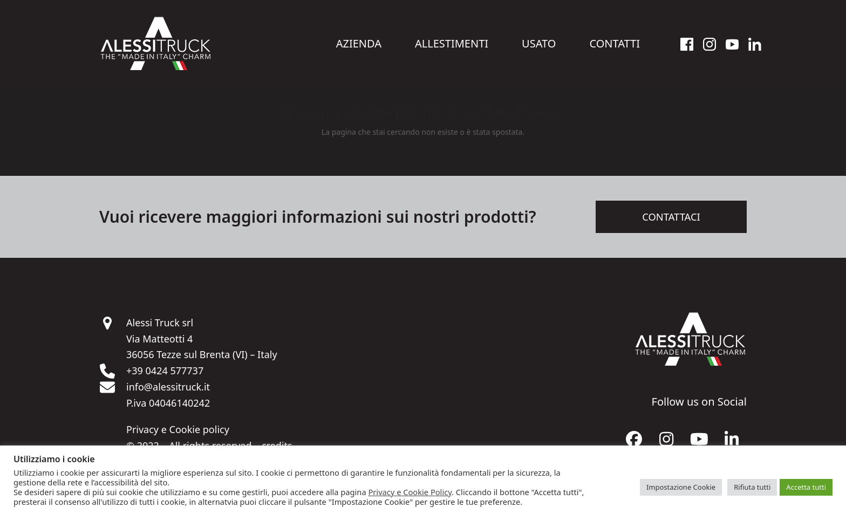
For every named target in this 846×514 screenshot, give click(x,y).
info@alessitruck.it (168, 392)
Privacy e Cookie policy (177, 435)
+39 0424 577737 (164, 376)
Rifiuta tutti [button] (752, 487)
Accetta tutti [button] (806, 487)
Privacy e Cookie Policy (410, 491)
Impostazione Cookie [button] (680, 487)
